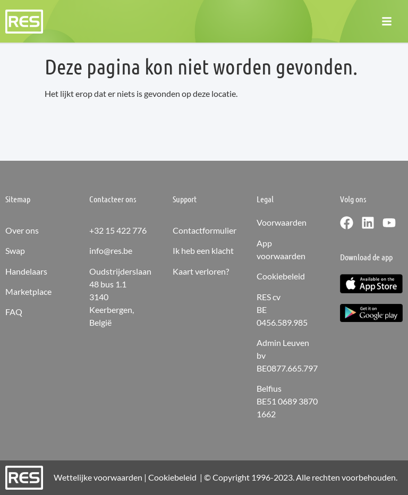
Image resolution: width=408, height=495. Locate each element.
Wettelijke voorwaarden (98, 477)
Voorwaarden (282, 222)
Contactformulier (204, 230)
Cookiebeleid (281, 276)
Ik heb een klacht (203, 250)
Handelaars (26, 271)
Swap (15, 250)
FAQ (13, 312)
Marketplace (28, 291)
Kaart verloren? (201, 271)
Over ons (22, 230)
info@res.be (110, 250)
